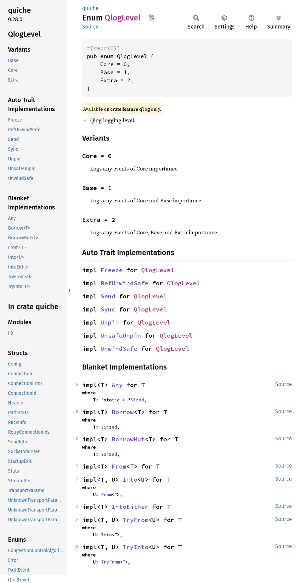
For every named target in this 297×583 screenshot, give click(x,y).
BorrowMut (128, 439)
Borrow (123, 412)
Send (108, 296)
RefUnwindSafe (124, 283)
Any (117, 385)
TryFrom (135, 520)
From (119, 466)
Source (90, 26)
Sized (137, 400)
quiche (90, 8)
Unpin (110, 322)
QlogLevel (157, 270)
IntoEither (130, 507)
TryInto (135, 547)
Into (130, 479)
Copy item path (151, 17)
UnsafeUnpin (121, 335)
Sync (108, 309)
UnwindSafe (119, 348)
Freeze (112, 270)
